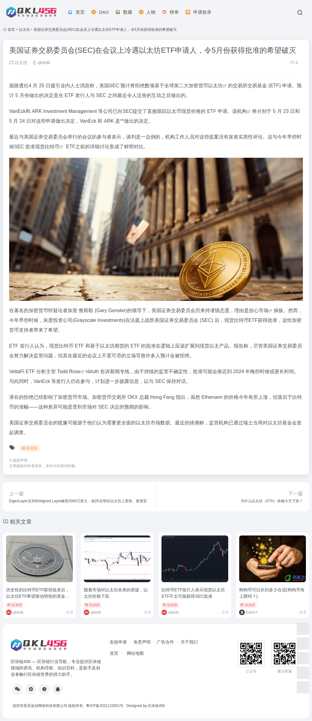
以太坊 (24, 29)
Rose (74, 371)
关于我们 (189, 642)
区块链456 (156, 706)
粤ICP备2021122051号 (104, 706)
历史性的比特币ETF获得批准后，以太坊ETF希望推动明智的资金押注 (37, 596)
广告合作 (165, 642)
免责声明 (142, 642)
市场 (263, 310)
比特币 (52, 146)
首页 (11, 29)
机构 (242, 111)
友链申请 (118, 642)
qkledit (41, 62)
